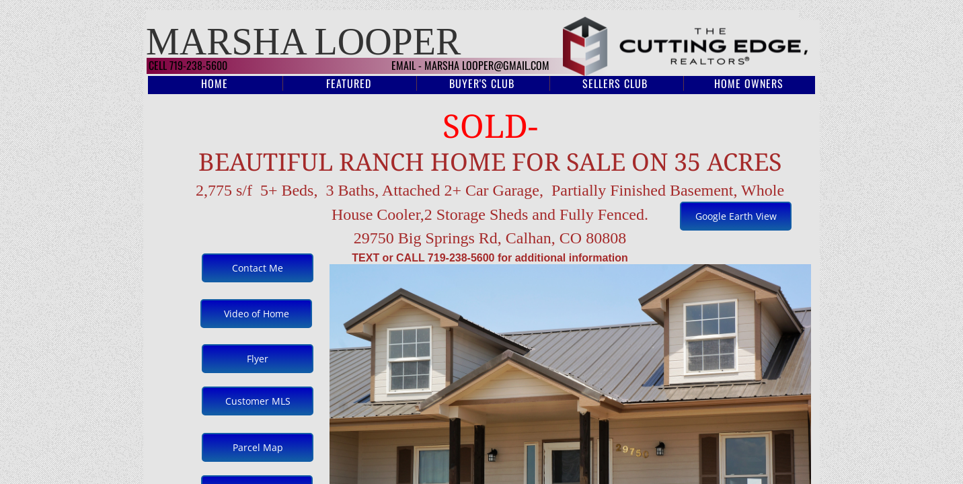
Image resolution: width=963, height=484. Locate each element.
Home (214, 83)
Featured (348, 83)
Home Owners (748, 83)
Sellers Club (615, 83)
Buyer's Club (481, 83)
